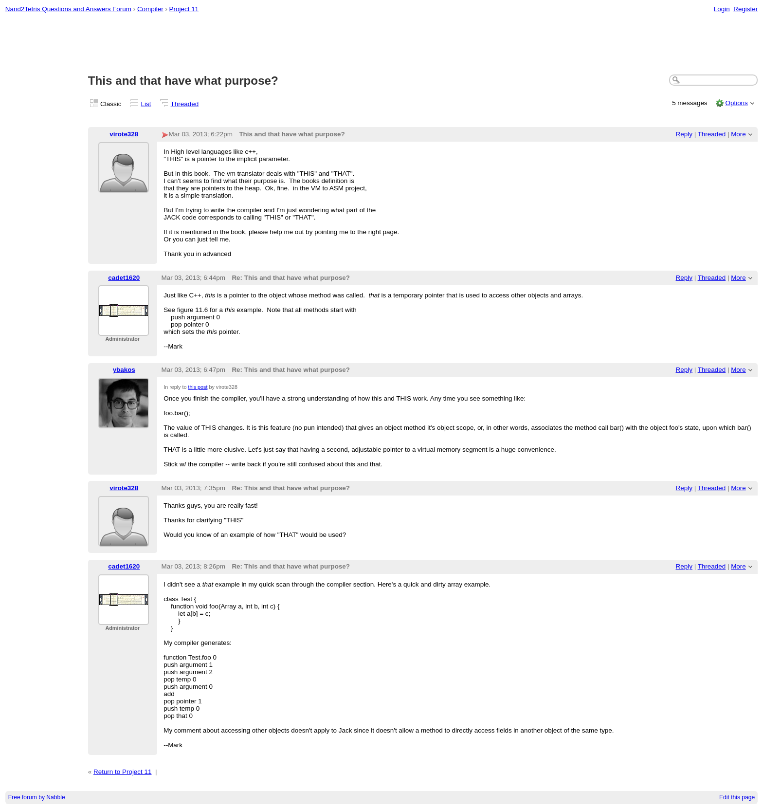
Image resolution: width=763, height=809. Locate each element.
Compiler (150, 9)
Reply (684, 134)
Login (722, 9)
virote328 (123, 134)
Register (745, 9)
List (146, 104)
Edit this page (737, 797)
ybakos (124, 369)
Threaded (185, 104)
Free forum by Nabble (36, 797)
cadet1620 (124, 277)
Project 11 (184, 9)
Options (736, 103)
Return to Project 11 (122, 771)
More (738, 134)
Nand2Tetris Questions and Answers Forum (68, 9)
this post (197, 387)
